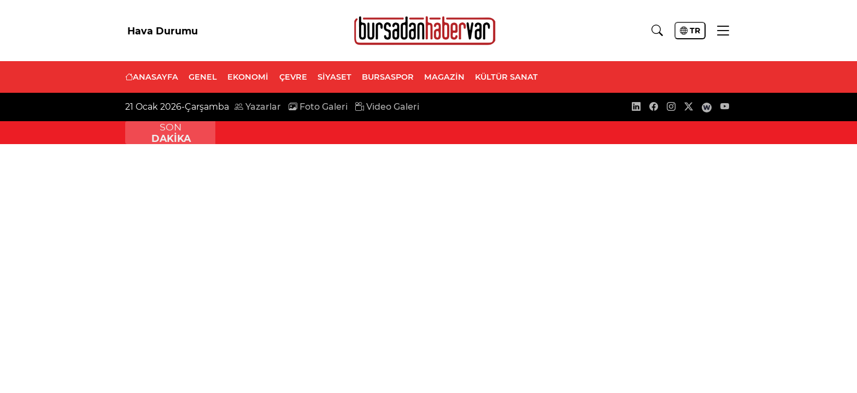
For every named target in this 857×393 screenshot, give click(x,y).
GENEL (203, 77)
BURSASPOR (388, 77)
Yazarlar (257, 107)
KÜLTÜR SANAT (506, 77)
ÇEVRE (293, 77)
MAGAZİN (444, 77)
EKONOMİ (247, 77)
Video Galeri (387, 107)
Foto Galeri (318, 107)
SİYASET (334, 77)
